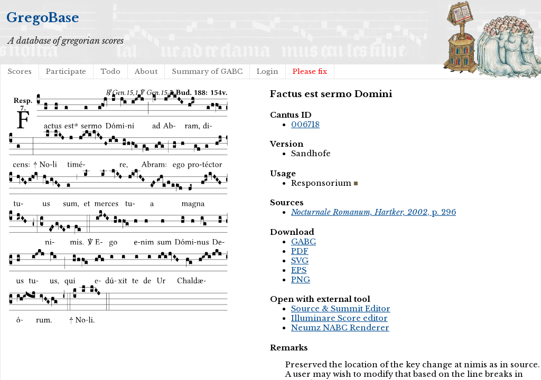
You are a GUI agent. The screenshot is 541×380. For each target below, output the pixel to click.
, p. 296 (373, 212)
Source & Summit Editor (340, 309)
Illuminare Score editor (339, 318)
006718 (305, 124)
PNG (300, 279)
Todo (110, 71)
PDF (300, 251)
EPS (298, 270)
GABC (303, 241)
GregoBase (42, 17)
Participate (66, 71)
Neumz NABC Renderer (340, 327)
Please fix (310, 71)
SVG (300, 260)
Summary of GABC (207, 71)
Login (267, 71)
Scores (19, 71)
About (146, 71)
